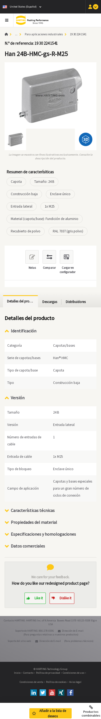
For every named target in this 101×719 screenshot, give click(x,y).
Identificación (23, 330)
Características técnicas (33, 510)
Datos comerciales (28, 546)
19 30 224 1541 (78, 34)
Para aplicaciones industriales (44, 34)
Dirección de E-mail (72, 630)
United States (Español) (20, 6)
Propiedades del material (34, 522)
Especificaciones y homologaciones (43, 534)
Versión (18, 397)
